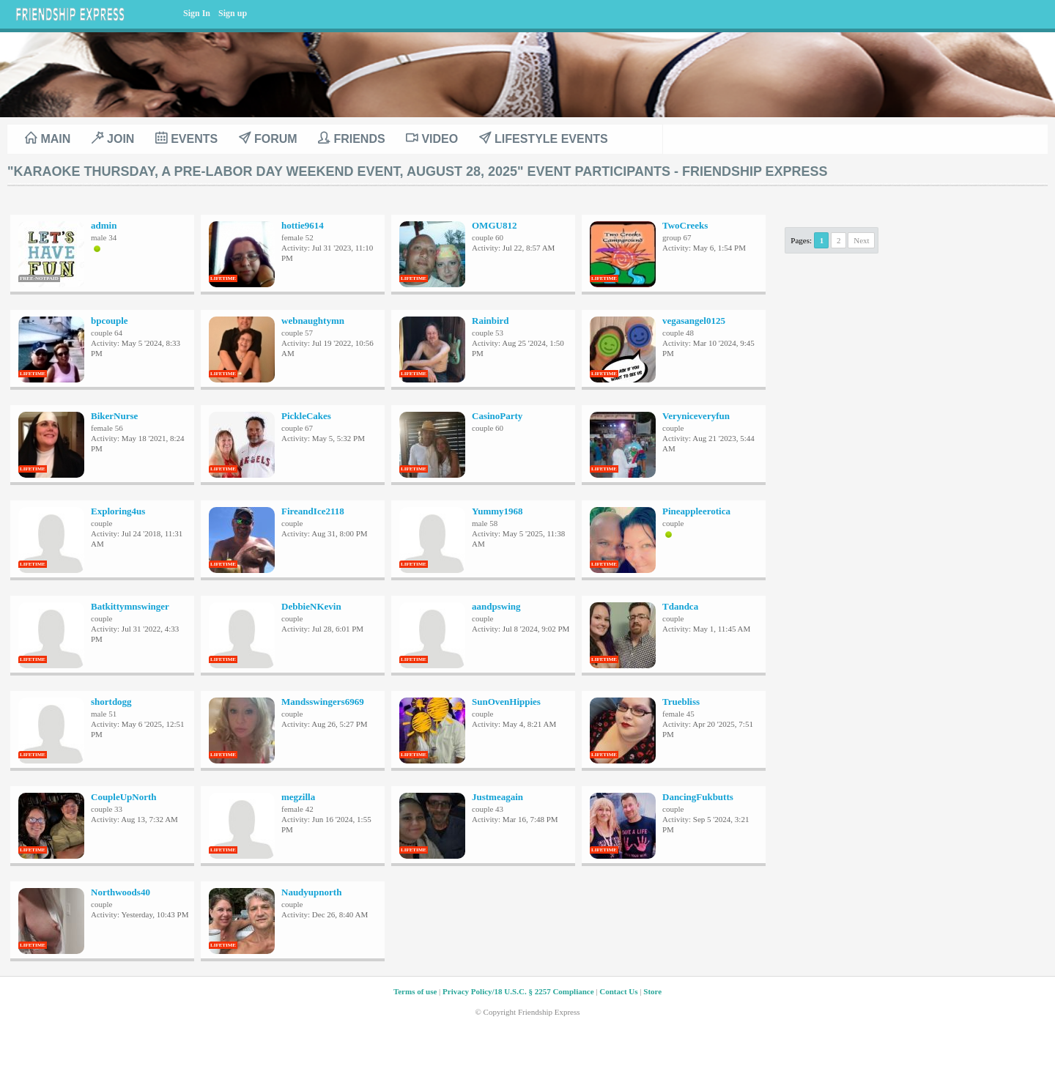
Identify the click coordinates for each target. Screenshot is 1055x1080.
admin (103, 225)
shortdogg (111, 701)
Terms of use (415, 991)
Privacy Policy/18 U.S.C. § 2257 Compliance (518, 991)
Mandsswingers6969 (322, 701)
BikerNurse (114, 415)
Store (652, 991)
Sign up (232, 13)
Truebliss (681, 701)
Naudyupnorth (311, 892)
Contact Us (618, 991)
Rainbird (490, 320)
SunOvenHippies (506, 701)
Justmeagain (497, 796)
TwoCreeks (685, 225)
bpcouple (109, 320)
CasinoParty (497, 415)
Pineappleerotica (696, 511)
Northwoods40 (120, 892)
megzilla (298, 796)
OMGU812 (494, 225)
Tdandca (680, 606)
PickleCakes (306, 415)
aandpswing (496, 606)
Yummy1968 (497, 511)
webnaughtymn (312, 320)
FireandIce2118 (312, 511)
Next (861, 240)
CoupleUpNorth (124, 796)
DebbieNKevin (311, 606)
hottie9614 (302, 225)
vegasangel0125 (693, 320)
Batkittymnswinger (130, 606)
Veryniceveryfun (696, 415)
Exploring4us (118, 511)
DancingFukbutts (697, 796)
